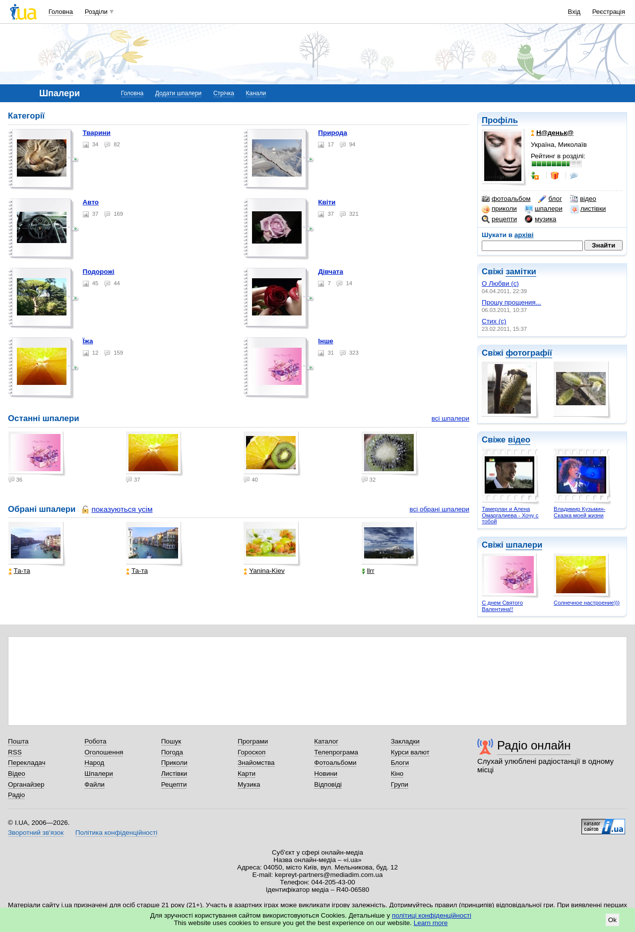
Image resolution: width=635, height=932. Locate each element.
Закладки (405, 741)
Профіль (500, 120)
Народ (94, 762)
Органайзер (26, 784)
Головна (61, 11)
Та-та (19, 570)
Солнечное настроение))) (587, 603)
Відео (16, 773)
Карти (246, 773)
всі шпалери (450, 418)
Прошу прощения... (511, 302)
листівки (588, 209)
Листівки (174, 773)
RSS (15, 752)
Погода (172, 752)
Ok (612, 920)
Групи (399, 784)
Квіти (326, 202)
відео (583, 199)
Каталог (326, 741)
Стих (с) (494, 321)
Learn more (431, 923)
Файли (94, 784)
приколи (499, 209)
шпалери (544, 209)
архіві (524, 235)
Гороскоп (251, 752)
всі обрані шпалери (439, 509)
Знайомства (256, 762)
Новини (325, 773)
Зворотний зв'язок (36, 832)
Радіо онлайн (534, 745)
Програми (253, 741)
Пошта (18, 741)
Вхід (574, 11)
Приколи (174, 762)
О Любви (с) (500, 283)
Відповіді (328, 784)
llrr (368, 570)
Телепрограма (336, 752)
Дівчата (330, 271)
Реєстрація (608, 11)
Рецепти (174, 784)
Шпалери (98, 773)
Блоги (400, 762)
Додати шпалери (178, 93)
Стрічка (223, 93)
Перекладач (26, 762)
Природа (332, 132)
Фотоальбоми (335, 762)
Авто (91, 202)
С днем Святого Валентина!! (502, 606)
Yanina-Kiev (264, 570)
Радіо (16, 795)
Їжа (88, 341)
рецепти (499, 219)
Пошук (171, 741)
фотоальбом (506, 199)
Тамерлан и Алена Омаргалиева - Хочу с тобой (510, 515)
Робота (95, 741)
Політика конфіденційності (116, 832)
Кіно (397, 773)
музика (540, 219)
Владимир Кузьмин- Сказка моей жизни (579, 512)
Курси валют (410, 752)
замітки (521, 271)
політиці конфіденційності (431, 915)
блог (550, 199)
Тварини (97, 132)
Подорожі (99, 271)
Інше (325, 341)
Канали (256, 93)
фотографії (529, 353)
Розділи (96, 11)
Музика (249, 784)
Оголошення (103, 752)
